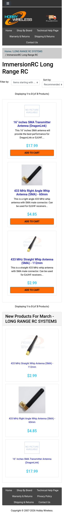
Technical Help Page (47, 30)
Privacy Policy (44, 496)
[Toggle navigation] (8, 3)
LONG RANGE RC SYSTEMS (27, 51)
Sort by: (47, 79)
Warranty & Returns (19, 36)
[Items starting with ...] (25, 82)
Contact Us (32, 42)
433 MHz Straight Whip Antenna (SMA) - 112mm (32, 261)
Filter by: (4, 81)
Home (9, 30)
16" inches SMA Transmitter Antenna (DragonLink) (31, 124)
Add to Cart (32, 152)
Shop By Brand (24, 30)
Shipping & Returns (45, 36)
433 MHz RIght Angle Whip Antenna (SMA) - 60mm (32, 192)
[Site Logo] (32, 18)
